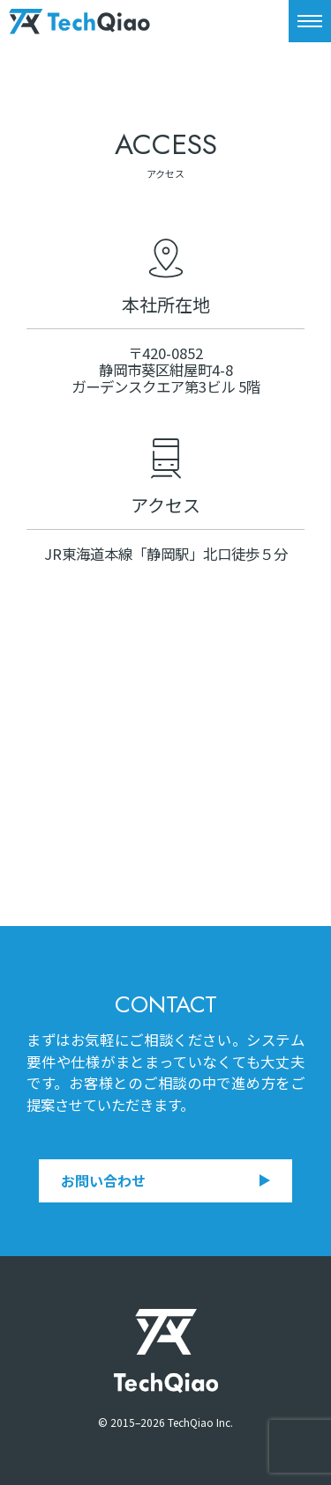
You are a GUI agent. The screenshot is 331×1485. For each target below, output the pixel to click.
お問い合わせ (165, 1180)
